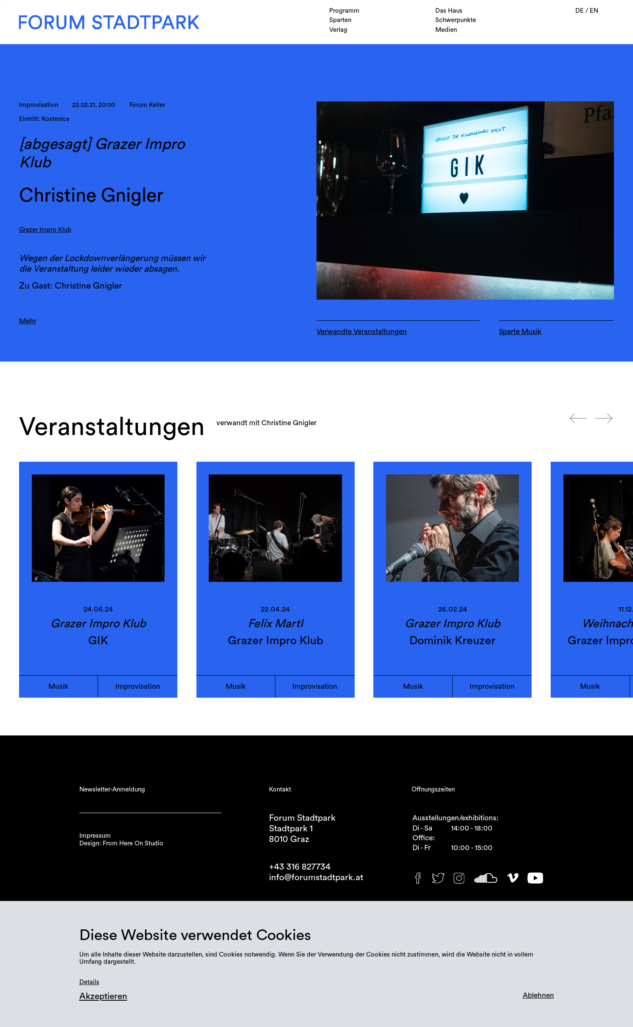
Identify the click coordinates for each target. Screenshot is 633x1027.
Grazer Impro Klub (45, 230)
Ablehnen (538, 995)
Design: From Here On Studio (121, 843)
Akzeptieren (103, 996)
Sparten (340, 20)
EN (594, 11)
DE (580, 11)
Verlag (338, 30)
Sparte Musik (520, 331)
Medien (446, 30)
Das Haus (448, 11)
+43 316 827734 (300, 866)
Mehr (27, 321)
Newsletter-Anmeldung (112, 789)
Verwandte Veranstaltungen (361, 331)
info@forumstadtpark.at (316, 877)
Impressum (95, 836)
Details (89, 982)
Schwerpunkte (455, 20)
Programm (344, 11)
